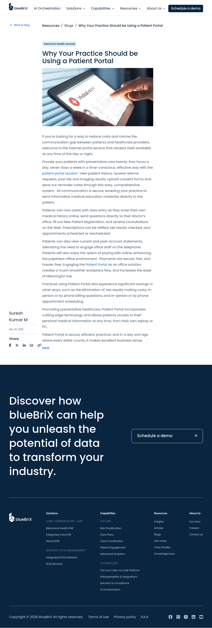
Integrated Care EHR (58, 535)
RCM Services (54, 564)
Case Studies (162, 547)
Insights (159, 522)
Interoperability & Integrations (118, 577)
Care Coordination (111, 541)
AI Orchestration (47, 7)
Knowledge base (164, 554)
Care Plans (106, 535)
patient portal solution (60, 173)
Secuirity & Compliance (114, 583)
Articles (158, 528)
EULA (146, 617)
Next (45, 348)
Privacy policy (125, 617)
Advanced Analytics (112, 554)
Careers (194, 528)
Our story (194, 522)
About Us (154, 7)
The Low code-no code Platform (120, 570)
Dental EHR (52, 541)
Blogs (69, 25)
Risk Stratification (110, 528)
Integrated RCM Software (61, 557)
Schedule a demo (185, 7)
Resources (128, 7)
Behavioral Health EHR (59, 528)
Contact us (196, 534)
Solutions (73, 7)
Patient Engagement (113, 547)
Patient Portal (97, 264)
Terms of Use (99, 617)
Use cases (160, 541)
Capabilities (101, 7)
